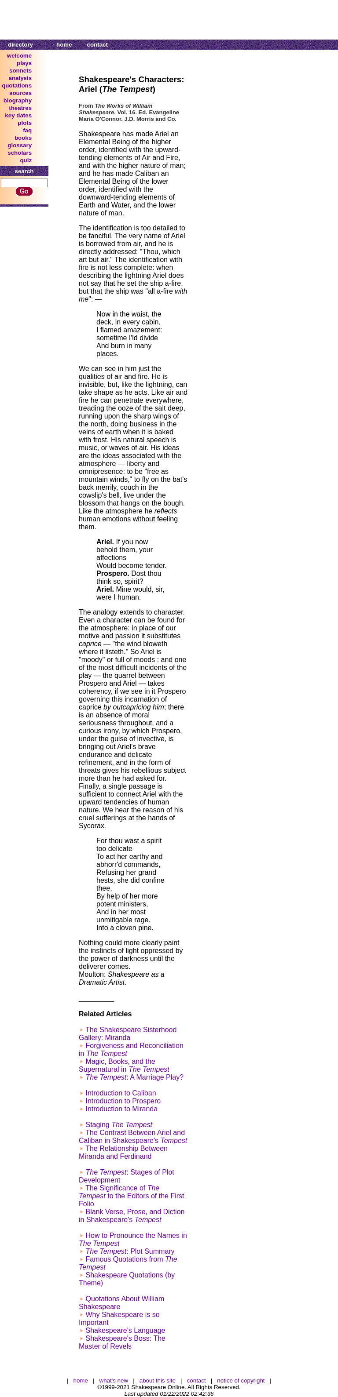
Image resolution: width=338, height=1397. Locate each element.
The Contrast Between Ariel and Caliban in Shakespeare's (133, 1136)
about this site (158, 1380)
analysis (20, 78)
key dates (18, 115)
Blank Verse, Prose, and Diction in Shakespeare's (131, 1215)
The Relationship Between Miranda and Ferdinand (123, 1152)
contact (97, 44)
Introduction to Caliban (120, 1093)
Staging (118, 1124)
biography (18, 100)
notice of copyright (241, 1380)
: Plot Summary (129, 1251)
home (64, 44)
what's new (114, 1380)
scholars (19, 152)
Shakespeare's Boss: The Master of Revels (122, 1342)
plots (25, 123)
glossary (19, 145)
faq (27, 130)
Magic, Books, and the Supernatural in (124, 1065)
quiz (26, 160)
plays (24, 63)
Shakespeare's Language (125, 1330)
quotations (17, 85)
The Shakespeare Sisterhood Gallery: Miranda (127, 1033)
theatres (20, 108)
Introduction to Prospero (123, 1101)
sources (20, 93)
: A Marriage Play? (134, 1077)
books (23, 138)
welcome (19, 55)
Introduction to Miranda (121, 1109)
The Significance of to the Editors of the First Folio (131, 1196)
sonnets (20, 70)
